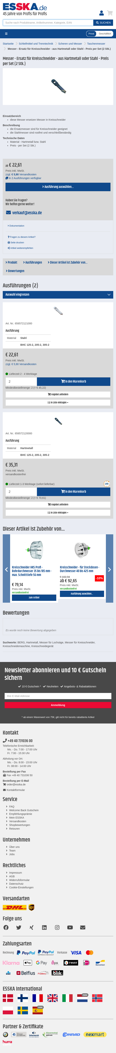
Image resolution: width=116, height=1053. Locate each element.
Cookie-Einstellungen (21, 887)
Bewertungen (15, 271)
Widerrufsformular (19, 880)
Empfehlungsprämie (20, 813)
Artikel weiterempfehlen (20, 248)
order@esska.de (14, 784)
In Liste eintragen (58, 403)
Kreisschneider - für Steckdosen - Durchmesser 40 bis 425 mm (79, 569)
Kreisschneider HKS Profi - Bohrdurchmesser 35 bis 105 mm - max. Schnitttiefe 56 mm (31, 571)
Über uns (14, 846)
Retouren (14, 828)
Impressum (15, 872)
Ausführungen (32, 262)
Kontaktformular (14, 790)
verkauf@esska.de (24, 213)
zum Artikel (34, 598)
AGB (12, 876)
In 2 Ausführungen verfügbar (23, 178)
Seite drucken (16, 242)
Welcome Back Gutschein (24, 810)
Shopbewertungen (19, 825)
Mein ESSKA (16, 817)
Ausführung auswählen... (58, 187)
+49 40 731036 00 (18, 741)
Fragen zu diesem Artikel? (21, 237)
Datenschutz (16, 883)
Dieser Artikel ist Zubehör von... (68, 262)
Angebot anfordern (58, 395)
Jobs (12, 854)
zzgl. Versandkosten (21, 174)
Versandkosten (17, 821)
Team (12, 850)
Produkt (11, 262)
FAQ (11, 806)
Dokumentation (16, 226)
